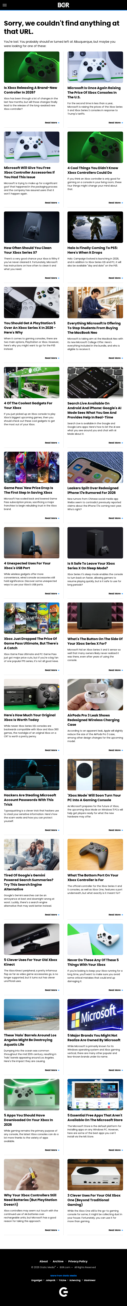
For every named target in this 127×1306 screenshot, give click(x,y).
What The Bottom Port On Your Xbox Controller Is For (92, 877)
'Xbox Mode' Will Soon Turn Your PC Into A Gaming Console (94, 797)
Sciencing (75, 1280)
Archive (58, 1261)
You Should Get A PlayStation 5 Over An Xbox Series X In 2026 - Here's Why (30, 328)
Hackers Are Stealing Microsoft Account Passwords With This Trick (30, 800)
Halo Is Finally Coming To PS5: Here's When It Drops (92, 250)
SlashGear (90, 1280)
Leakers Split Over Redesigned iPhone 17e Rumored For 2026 (93, 490)
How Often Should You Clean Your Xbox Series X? (27, 250)
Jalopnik (50, 1280)
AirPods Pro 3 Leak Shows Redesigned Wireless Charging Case (93, 720)
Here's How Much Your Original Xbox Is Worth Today (30, 717)
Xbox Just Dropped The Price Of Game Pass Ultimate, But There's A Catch (31, 643)
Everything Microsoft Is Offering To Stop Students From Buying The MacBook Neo (94, 328)
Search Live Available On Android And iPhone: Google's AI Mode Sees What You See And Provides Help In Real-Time (94, 410)
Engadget (36, 1280)
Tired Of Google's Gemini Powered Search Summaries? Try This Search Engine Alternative (28, 882)
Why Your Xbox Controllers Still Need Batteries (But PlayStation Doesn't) (30, 1200)
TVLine (62, 1280)
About (44, 1261)
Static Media (47, 1267)
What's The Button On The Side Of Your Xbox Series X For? (95, 641)
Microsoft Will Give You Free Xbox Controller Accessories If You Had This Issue (29, 172)
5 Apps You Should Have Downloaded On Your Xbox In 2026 (28, 1120)
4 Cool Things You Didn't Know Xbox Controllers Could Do (92, 170)
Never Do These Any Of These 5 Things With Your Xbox (93, 962)
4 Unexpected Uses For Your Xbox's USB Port (27, 565)
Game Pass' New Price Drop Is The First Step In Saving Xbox (28, 490)
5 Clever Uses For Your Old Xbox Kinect (30, 962)
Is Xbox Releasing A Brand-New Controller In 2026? (30, 90)
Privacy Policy (77, 1261)
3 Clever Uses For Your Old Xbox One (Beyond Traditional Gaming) (94, 1200)
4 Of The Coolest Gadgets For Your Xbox (28, 405)
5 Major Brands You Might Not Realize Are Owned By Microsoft (93, 1037)
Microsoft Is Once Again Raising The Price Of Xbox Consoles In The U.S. (94, 92)
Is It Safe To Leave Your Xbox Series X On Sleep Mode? (91, 565)
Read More (51, 122)
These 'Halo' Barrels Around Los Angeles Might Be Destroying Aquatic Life (30, 1040)
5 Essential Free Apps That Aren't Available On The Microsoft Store (95, 1117)
